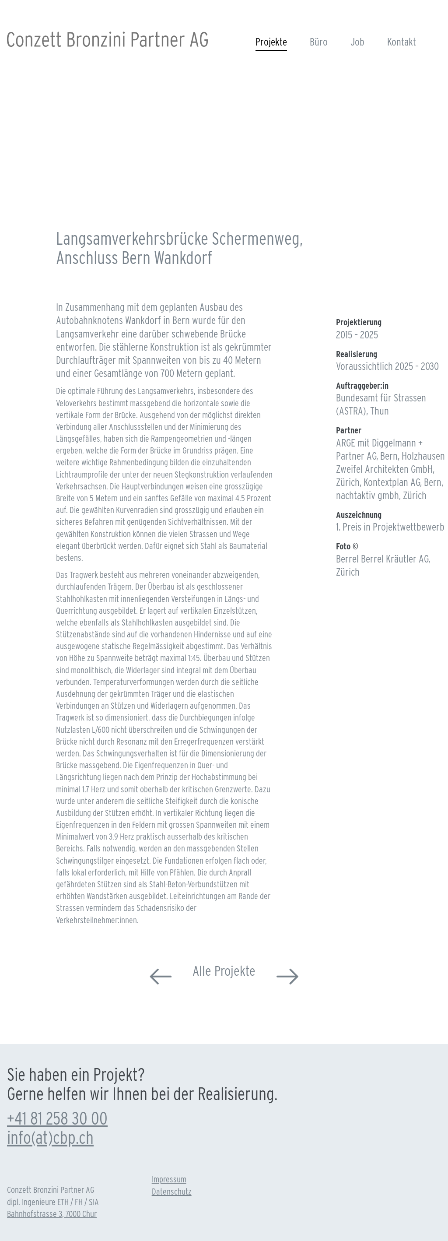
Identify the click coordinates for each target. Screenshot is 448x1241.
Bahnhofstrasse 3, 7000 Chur (52, 1214)
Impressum (169, 1179)
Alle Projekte (224, 970)
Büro (319, 41)
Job (357, 41)
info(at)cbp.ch (50, 1137)
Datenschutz (172, 1191)
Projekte (271, 41)
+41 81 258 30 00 (57, 1118)
